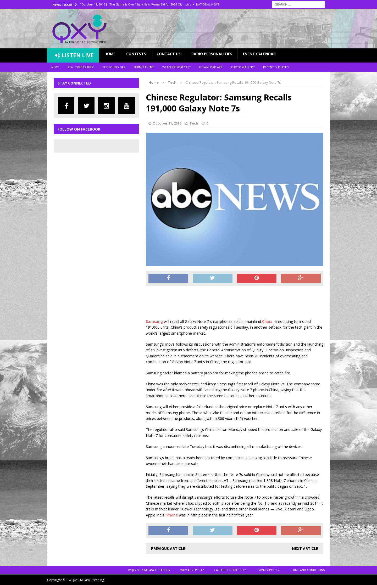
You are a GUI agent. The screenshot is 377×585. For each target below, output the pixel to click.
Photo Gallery (243, 67)
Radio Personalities (211, 53)
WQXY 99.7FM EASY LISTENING (149, 570)
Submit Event (144, 67)
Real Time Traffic (81, 67)
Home (109, 53)
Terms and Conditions (307, 570)
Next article (305, 548)
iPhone (171, 515)
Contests (136, 53)
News (55, 67)
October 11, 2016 (167, 123)
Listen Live (74, 55)
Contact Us (169, 53)
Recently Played (276, 67)
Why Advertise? (192, 570)
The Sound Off (113, 67)
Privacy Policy (268, 570)
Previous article (168, 548)
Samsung (154, 321)
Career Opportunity (230, 570)
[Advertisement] (241, 302)
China (267, 321)
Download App (211, 67)
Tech (194, 123)
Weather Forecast (176, 67)
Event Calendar (259, 53)
